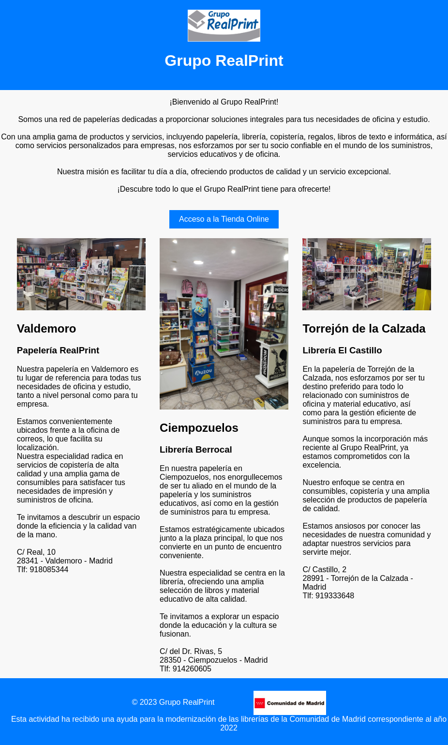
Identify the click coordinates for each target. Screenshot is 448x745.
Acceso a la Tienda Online (224, 219)
